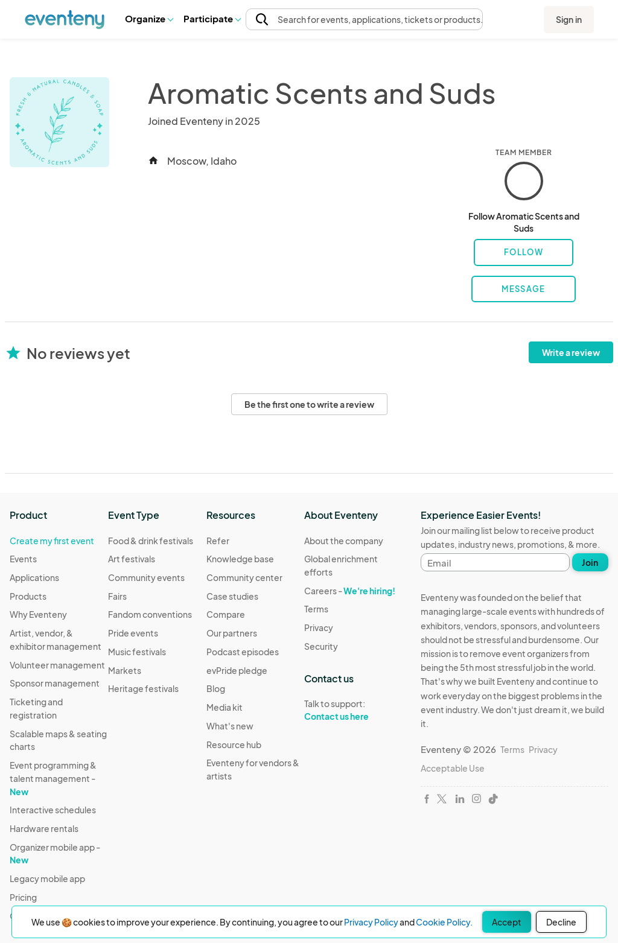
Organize (149, 18)
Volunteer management (57, 664)
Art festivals (131, 558)
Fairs (117, 596)
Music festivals (137, 651)
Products (28, 596)
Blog (215, 688)
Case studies (232, 596)
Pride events (133, 632)
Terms (316, 608)
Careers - (349, 590)
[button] (149, 19)
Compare (225, 614)
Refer (217, 540)
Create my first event (52, 540)
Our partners (231, 632)
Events (23, 558)
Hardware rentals (44, 828)
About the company (343, 540)
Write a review (571, 352)
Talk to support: (353, 710)
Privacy (318, 627)
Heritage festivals (143, 688)
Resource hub (233, 744)
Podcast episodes (242, 651)
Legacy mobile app (47, 878)
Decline (561, 921)
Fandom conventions (150, 614)
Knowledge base (240, 558)
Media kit (224, 707)
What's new (229, 725)
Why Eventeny (38, 614)
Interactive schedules (53, 809)
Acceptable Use (453, 768)
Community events (146, 577)
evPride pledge (236, 670)
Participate (211, 18)
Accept (506, 921)
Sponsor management (55, 683)
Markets (124, 670)
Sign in (569, 19)
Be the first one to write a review (309, 404)
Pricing (23, 897)
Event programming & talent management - (53, 778)
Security (321, 646)
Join (590, 562)
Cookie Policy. (444, 921)
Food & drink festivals (150, 540)
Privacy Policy (371, 921)
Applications (34, 577)
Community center (244, 577)
